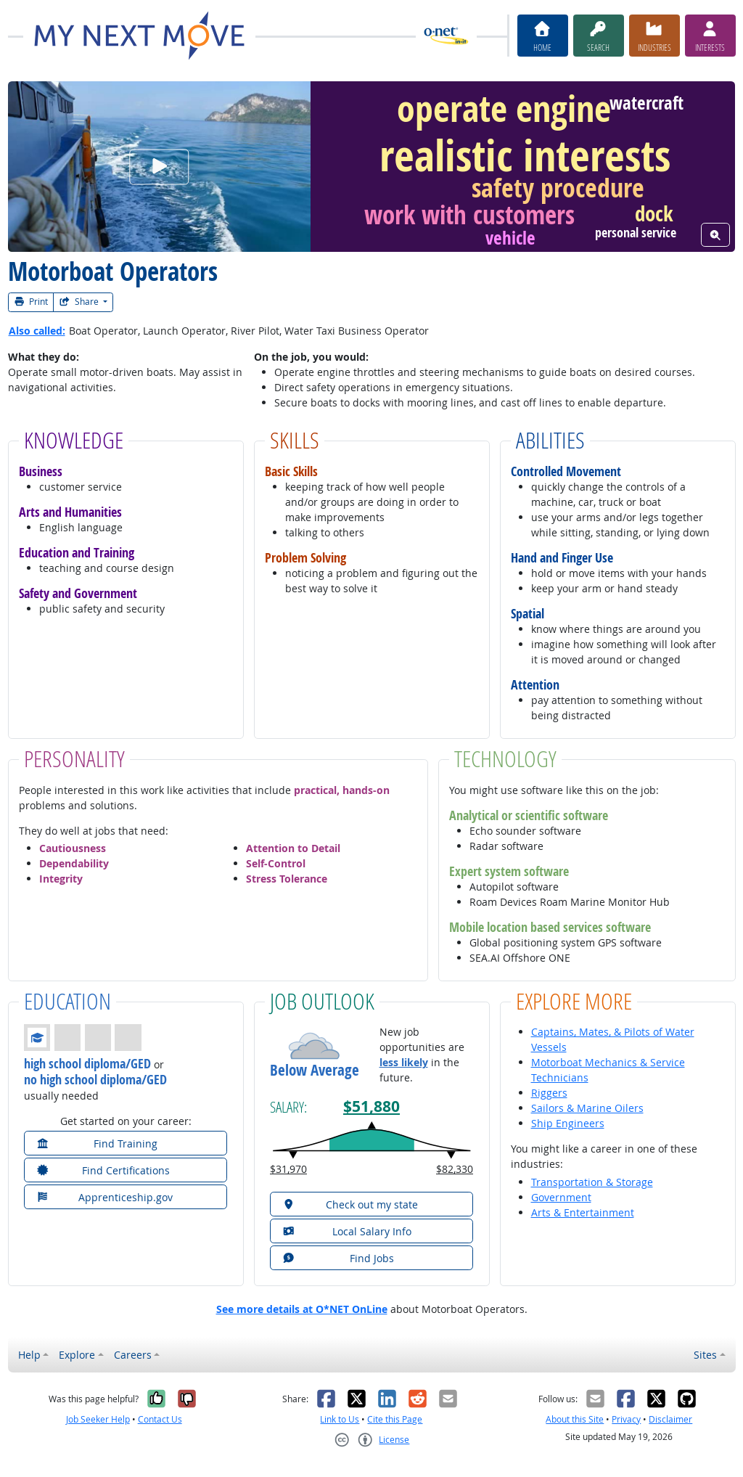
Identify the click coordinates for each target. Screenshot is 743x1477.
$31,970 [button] (288, 1169)
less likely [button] (403, 1062)
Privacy (626, 1419)
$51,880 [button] (371, 1106)
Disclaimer (670, 1419)
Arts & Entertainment (582, 1212)
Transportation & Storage (592, 1182)
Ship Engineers (567, 1123)
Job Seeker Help (98, 1419)
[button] (83, 1037)
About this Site (575, 1419)
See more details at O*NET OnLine (301, 1309)
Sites (705, 1355)
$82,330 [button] (454, 1169)
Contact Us (160, 1419)
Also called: (37, 330)
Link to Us (339, 1419)
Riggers (549, 1093)
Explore (77, 1355)
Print (31, 301)
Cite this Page (394, 1419)
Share (80, 301)
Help (29, 1355)
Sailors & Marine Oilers (587, 1108)
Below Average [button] (314, 1070)
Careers (133, 1355)
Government (561, 1197)
